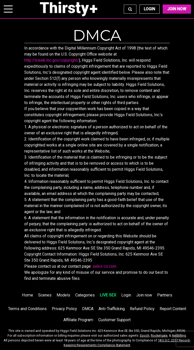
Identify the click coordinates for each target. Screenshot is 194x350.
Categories (85, 295)
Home (27, 295)
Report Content (173, 308)
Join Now (176, 9)
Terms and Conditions (27, 308)
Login (149, 9)
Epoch (144, 335)
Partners (164, 295)
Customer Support (114, 319)
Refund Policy (142, 308)
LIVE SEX (108, 295)
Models (63, 295)
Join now (144, 295)
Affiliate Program (78, 319)
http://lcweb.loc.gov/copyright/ (51, 60)
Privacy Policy (64, 308)
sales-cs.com (104, 266)
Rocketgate (159, 335)
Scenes (45, 295)
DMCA (87, 308)
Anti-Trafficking (112, 308)
